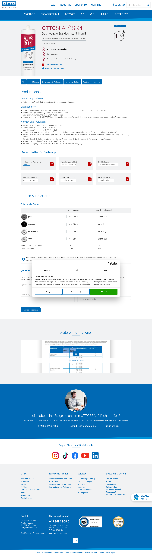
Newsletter (25, 483)
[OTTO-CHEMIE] (9, 5)
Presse (23, 486)
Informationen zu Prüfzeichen (60, 488)
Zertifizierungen (27, 499)
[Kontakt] (119, 5)
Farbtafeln (81, 488)
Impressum (58, 554)
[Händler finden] (113, 5)
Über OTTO (81, 5)
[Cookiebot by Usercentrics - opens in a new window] (109, 263)
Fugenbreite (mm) (26, 286)
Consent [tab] (47, 270)
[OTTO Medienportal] (116, 5)
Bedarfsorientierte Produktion (60, 480)
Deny (48, 292)
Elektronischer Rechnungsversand (113, 489)
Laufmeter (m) (25, 296)
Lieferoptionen (111, 486)
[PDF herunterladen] (26, 166)
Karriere (96, 5)
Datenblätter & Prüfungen (52, 83)
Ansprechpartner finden (58, 535)
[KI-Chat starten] (141, 497)
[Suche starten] (148, 5)
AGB (38, 554)
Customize (76, 292)
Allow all (104, 292)
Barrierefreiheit (91, 554)
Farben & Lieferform (72, 83)
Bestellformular (112, 480)
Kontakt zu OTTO (27, 480)
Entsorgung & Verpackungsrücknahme (115, 494)
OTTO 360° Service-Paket (30, 491)
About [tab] (105, 270)
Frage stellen (112, 427)
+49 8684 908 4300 (48, 427)
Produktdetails (33, 83)
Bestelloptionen (112, 483)
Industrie (65, 5)
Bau (53, 5)
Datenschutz (47, 554)
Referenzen (122, 14)
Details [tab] (76, 270)
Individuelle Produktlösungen (60, 486)
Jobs (23, 494)
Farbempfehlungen (84, 483)
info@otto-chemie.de (29, 529)
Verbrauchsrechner (84, 491)
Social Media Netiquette (74, 554)
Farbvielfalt (53, 483)
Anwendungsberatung (86, 480)
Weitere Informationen (91, 83)
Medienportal (82, 494)
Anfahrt (24, 488)
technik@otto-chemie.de (83, 427)
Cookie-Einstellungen (107, 554)
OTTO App (81, 486)
